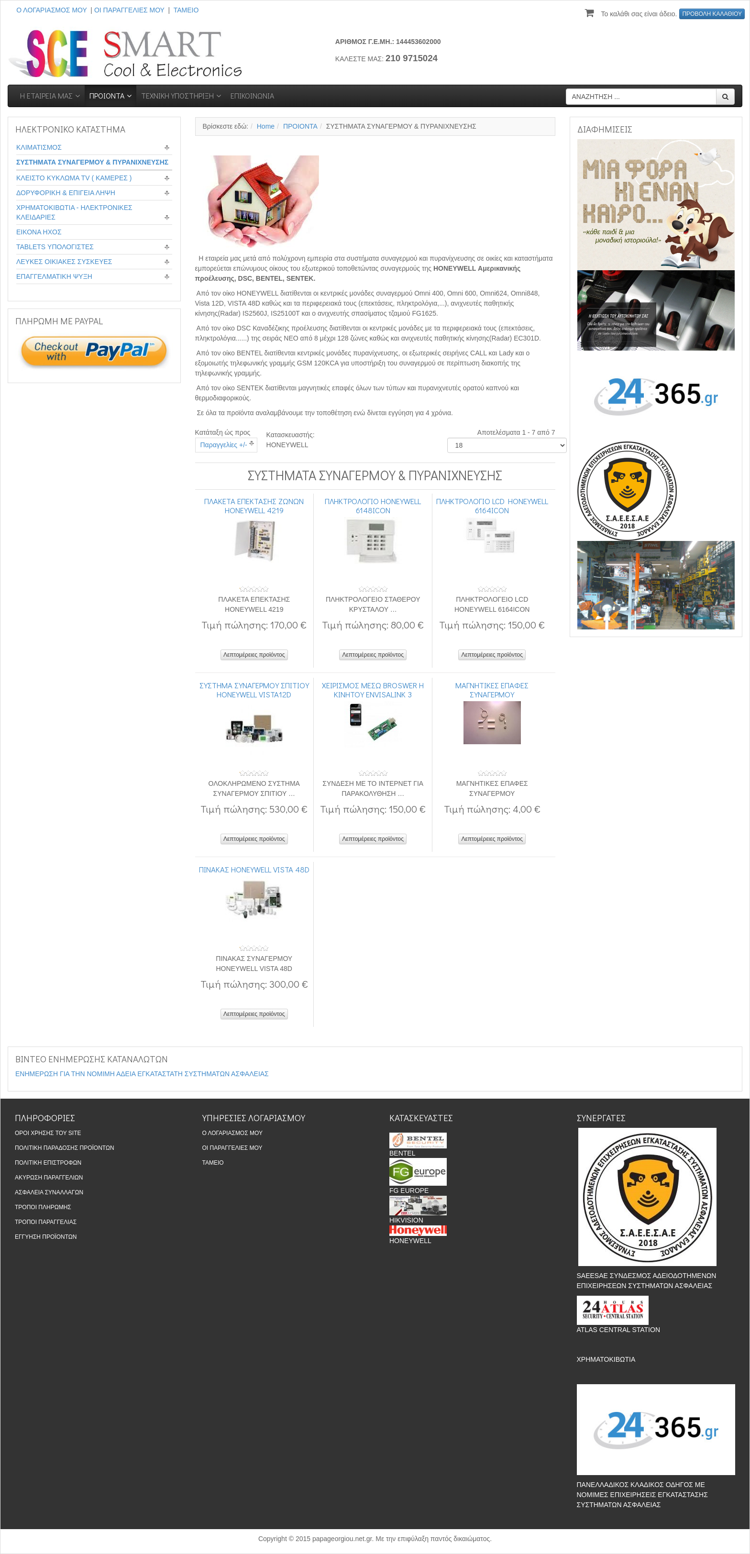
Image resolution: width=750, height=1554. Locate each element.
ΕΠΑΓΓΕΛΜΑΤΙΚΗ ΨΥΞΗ (54, 276)
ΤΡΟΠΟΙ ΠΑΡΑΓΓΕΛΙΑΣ (46, 1222)
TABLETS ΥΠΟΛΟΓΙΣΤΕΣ (55, 247)
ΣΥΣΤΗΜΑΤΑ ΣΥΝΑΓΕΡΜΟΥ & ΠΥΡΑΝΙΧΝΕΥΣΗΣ (92, 162)
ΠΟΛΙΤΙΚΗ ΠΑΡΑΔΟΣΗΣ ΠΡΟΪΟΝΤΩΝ (64, 1148)
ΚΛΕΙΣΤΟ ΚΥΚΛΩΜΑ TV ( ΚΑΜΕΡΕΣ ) (74, 178)
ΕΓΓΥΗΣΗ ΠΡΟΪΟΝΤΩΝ (46, 1237)
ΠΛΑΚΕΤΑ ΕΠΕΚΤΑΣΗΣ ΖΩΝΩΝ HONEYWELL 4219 (254, 505)
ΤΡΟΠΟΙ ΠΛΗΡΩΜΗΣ (43, 1207)
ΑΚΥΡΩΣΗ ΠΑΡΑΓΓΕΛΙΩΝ (49, 1177)
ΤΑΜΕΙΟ (186, 10)
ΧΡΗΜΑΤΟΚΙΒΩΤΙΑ (606, 1359)
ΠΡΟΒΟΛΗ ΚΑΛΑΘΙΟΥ (712, 14)
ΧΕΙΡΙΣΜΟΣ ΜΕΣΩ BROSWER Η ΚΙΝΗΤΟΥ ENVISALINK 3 (373, 689)
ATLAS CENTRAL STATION (619, 1330)
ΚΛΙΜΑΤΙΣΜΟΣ (39, 147)
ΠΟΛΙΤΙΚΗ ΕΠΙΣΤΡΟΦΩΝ (48, 1162)
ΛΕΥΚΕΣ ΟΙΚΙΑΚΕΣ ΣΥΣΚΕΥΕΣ (64, 261)
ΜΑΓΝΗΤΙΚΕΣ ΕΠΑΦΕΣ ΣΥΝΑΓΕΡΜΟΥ (492, 689)
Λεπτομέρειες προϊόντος (254, 654)
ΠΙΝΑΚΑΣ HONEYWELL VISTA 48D (254, 869)
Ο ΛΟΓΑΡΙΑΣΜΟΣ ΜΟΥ (51, 10)
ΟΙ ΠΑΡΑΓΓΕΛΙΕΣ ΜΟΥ (129, 10)
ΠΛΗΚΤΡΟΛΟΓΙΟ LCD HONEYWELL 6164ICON (492, 505)
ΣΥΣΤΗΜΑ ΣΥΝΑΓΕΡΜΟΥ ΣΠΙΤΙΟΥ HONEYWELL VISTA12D (254, 689)
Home (266, 126)
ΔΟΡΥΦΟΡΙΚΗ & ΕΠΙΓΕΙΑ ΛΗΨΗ (65, 193)
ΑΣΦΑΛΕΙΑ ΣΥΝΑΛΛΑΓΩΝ (49, 1192)
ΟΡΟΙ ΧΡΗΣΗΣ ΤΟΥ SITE (48, 1133)
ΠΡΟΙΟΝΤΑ (106, 95)
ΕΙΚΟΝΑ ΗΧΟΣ (39, 232)
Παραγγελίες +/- (223, 445)
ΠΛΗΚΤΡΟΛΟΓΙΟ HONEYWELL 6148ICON (373, 505)
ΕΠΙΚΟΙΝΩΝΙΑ (252, 95)
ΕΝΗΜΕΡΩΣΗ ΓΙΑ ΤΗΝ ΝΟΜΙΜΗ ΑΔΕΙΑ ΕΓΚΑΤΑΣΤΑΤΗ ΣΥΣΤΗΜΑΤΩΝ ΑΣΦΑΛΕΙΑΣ (142, 1074)
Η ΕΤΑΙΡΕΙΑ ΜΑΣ (46, 95)
